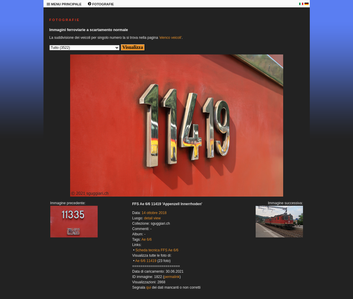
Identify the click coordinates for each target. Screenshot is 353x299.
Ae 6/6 (146, 239)
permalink (172, 277)
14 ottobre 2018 (154, 213)
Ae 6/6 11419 (145, 261)
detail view (152, 218)
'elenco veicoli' (170, 38)
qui (148, 287)
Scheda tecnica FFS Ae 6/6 (157, 250)
